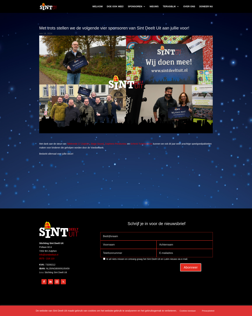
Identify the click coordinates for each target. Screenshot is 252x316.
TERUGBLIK (169, 6)
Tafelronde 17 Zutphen (78, 143)
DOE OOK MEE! (115, 6)
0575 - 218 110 (46, 258)
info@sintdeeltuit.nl (48, 254)
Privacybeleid (208, 311)
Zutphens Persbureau (116, 143)
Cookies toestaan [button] (188, 311)
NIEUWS (154, 6)
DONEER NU (206, 6)
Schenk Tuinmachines (141, 143)
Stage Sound (97, 143)
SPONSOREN (135, 6)
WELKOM (97, 6)
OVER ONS (189, 6)
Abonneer (191, 267)
